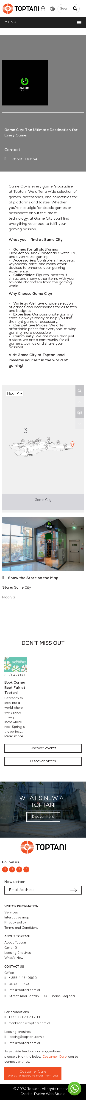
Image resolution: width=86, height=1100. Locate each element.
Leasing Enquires (17, 953)
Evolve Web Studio (50, 1094)
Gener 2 (10, 948)
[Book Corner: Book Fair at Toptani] (15, 664)
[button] (42, 748)
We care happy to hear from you (33, 1075)
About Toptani (15, 942)
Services (11, 912)
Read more (13, 736)
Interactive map (16, 917)
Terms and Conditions (21, 928)
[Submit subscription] (73, 890)
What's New (13, 958)
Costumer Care (54, 1057)
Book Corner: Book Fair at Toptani (15, 688)
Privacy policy (15, 922)
